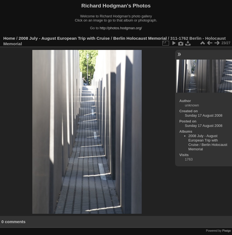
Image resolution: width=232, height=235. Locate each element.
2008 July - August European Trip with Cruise (64, 38)
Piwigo (226, 230)
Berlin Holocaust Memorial (140, 38)
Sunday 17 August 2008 (203, 115)
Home (9, 38)
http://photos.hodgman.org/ (121, 28)
